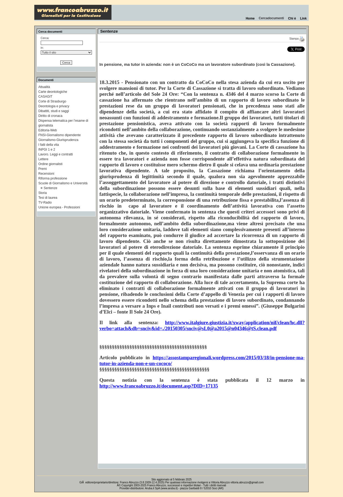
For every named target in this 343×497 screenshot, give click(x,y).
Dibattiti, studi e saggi (53, 111)
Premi (42, 169)
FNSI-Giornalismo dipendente (59, 135)
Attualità (44, 87)
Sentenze (50, 188)
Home (250, 18)
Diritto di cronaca (50, 116)
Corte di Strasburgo (52, 101)
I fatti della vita (48, 145)
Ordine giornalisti (50, 164)
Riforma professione (52, 178)
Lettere (43, 159)
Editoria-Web (47, 130)
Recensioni (46, 173)
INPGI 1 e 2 (46, 149)
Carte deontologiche (52, 92)
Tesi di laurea (47, 198)
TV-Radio (45, 202)
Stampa (297, 38)
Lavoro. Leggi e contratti (55, 154)
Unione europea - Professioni (59, 207)
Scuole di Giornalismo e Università (62, 183)
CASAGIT (45, 96)
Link (303, 18)
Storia (42, 193)
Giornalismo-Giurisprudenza (58, 140)
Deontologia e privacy (53, 106)
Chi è (292, 18)
